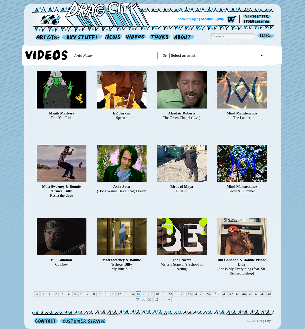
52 (156, 299)
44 (244, 294)
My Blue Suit (122, 269)
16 (144, 294)
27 (214, 294)
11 (112, 294)
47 (263, 294)
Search (266, 36)
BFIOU (181, 191)
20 (170, 294)
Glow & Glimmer (242, 191)
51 (150, 299)
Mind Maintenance (242, 113)
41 (225, 294)
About (183, 37)
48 (269, 294)
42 (231, 294)
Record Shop (82, 37)
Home (94, 13)
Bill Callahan (61, 260)
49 (137, 299)
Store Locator (257, 21)
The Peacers (181, 260)
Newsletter (257, 16)
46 (256, 294)
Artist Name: (84, 55)
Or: (165, 55)
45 (250, 294)
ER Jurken (121, 113)
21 (176, 294)
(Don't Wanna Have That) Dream (121, 191)
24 (195, 294)
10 (106, 294)
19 (163, 294)
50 (143, 299)
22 (182, 294)
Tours (159, 37)
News (113, 37)
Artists (46, 37)
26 (208, 294)
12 (119, 294)
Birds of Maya (181, 187)
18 (157, 294)
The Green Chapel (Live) (181, 118)
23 (189, 294)
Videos (135, 37)
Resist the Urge (61, 195)
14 (132, 294)
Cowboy (61, 264)
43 (237, 294)
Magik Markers (61, 113)
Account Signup (212, 19)
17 (151, 294)
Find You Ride (61, 118)
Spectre (121, 118)
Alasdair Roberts (181, 113)
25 (201, 294)
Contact (46, 320)
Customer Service (83, 320)
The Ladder (242, 118)
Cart (232, 19)
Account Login (188, 19)
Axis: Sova (121, 187)
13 (125, 294)
